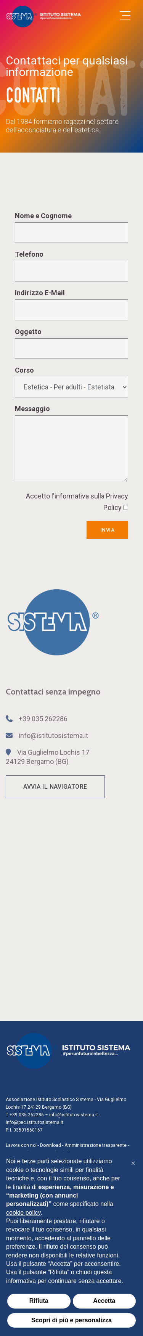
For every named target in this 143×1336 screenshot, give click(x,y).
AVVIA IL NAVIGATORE (55, 786)
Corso (24, 370)
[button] (133, 1163)
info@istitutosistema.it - (74, 1114)
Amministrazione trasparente (95, 1145)
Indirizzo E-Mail (40, 293)
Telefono (29, 254)
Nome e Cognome (43, 216)
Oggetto (28, 332)
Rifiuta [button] (38, 1300)
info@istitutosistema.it (53, 736)
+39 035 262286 (43, 719)
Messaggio (32, 409)
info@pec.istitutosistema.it (34, 1122)
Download (50, 1145)
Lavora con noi (21, 1145)
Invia (107, 530)
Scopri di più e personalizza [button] (71, 1320)
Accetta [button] (104, 1300)
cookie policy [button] (23, 1212)
